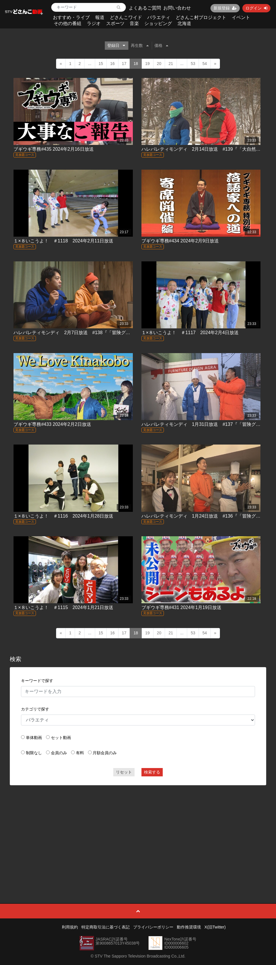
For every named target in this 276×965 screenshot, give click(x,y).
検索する (152, 772)
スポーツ (115, 23)
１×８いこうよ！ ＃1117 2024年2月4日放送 (190, 332)
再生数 (140, 45)
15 (101, 63)
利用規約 (70, 927)
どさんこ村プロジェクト (201, 17)
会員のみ (59, 752)
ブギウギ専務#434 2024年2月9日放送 (180, 240)
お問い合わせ (177, 7)
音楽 (134, 23)
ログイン (256, 8)
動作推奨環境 (189, 927)
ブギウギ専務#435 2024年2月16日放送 (53, 149)
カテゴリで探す (35, 709)
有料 (80, 752)
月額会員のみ (105, 752)
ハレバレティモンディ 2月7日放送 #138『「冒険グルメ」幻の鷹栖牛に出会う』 (99, 332)
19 (147, 63)
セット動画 (61, 737)
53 (193, 63)
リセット (124, 772)
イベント (241, 17)
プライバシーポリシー (153, 927)
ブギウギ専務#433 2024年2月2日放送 (52, 424)
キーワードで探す (37, 680)
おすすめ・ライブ (71, 17)
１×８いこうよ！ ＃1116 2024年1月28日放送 (63, 516)
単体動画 (34, 737)
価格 (161, 45)
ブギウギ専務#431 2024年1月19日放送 (181, 607)
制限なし (34, 752)
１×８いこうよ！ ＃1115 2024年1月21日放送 (63, 607)
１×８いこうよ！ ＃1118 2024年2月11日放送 (63, 240)
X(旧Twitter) (215, 927)
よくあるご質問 (145, 7)
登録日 (116, 45)
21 (170, 63)
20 (159, 63)
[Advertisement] (138, 831)
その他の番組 (67, 23)
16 (112, 63)
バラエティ (158, 17)
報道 (99, 17)
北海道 (184, 23)
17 (124, 63)
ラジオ (94, 23)
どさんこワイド (126, 17)
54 (204, 63)
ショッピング (158, 23)
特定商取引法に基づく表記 (105, 927)
